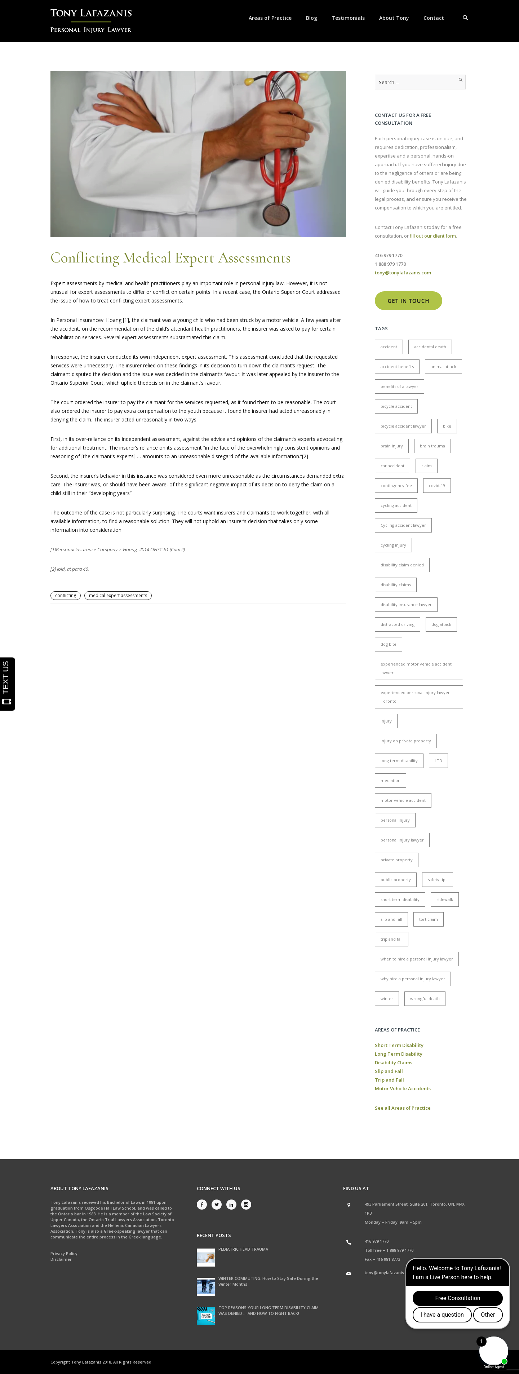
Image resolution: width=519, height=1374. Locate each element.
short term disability (400, 899)
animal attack (443, 366)
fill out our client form (433, 236)
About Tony (394, 17)
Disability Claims (393, 1062)
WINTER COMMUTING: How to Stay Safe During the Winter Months (268, 1281)
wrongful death (425, 998)
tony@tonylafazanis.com (389, 1272)
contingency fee (396, 485)
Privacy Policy (63, 1253)
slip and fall (391, 919)
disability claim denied (402, 564)
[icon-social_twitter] (218, 1205)
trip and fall (392, 939)
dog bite (388, 644)
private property (397, 859)
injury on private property (406, 740)
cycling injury (393, 545)
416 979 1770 (377, 1241)
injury (386, 721)
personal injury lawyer (402, 840)
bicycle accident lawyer (403, 426)
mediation (390, 780)
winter (387, 998)
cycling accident (396, 505)
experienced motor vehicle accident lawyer (416, 668)
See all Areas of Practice (403, 1108)
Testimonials (348, 17)
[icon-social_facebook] (203, 1205)
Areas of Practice (270, 17)
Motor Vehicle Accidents (403, 1088)
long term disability (399, 760)
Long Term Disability (398, 1054)
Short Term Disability (399, 1045)
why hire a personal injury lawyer (413, 978)
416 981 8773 (388, 1259)
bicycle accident (396, 406)
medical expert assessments (118, 595)
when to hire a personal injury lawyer (417, 959)
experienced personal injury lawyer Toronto (415, 697)
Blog (311, 17)
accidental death (430, 346)
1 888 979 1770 (399, 1250)
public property (396, 879)
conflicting (65, 595)
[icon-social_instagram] (246, 1205)
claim (426, 465)
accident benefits (397, 366)
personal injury (395, 820)
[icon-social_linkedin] (233, 1205)
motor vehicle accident (403, 800)
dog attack (441, 624)
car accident (392, 465)
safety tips (437, 879)
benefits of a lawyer (399, 386)
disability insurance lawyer (406, 604)
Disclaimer (61, 1259)
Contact (433, 17)
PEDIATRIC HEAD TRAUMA (243, 1249)
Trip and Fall (389, 1080)
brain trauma (432, 446)
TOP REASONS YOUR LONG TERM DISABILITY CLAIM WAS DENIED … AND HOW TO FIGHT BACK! (268, 1310)
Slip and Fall (389, 1071)
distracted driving (397, 624)
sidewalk (444, 899)
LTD (438, 760)
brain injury (392, 446)
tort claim (428, 919)
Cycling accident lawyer (403, 525)
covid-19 (437, 485)
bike (447, 426)
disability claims (396, 584)
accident (389, 346)
